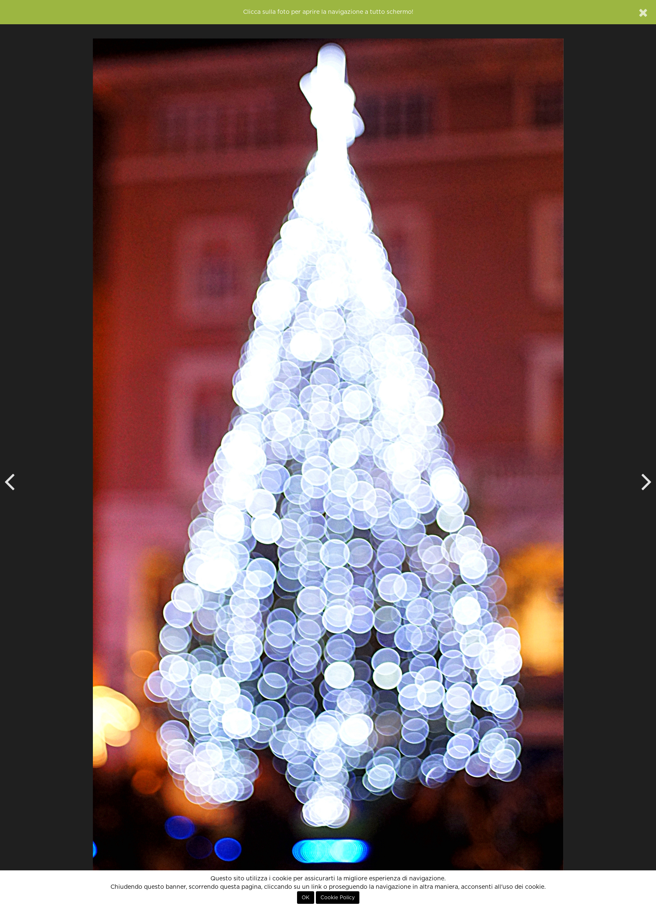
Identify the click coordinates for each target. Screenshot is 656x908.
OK (306, 897)
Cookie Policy (337, 897)
